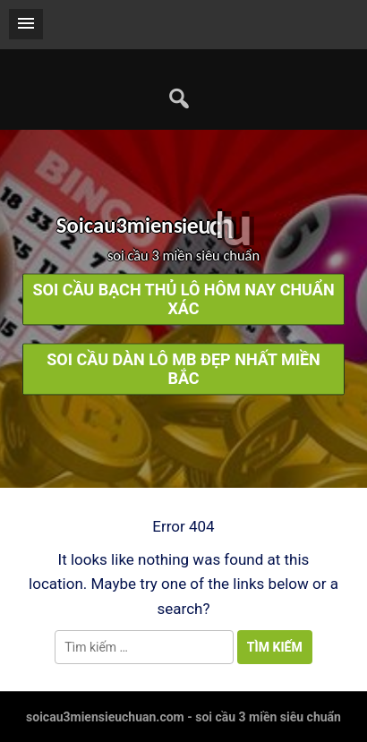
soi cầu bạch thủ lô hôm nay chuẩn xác (183, 300)
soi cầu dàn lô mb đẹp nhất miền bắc (183, 369)
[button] (26, 24)
